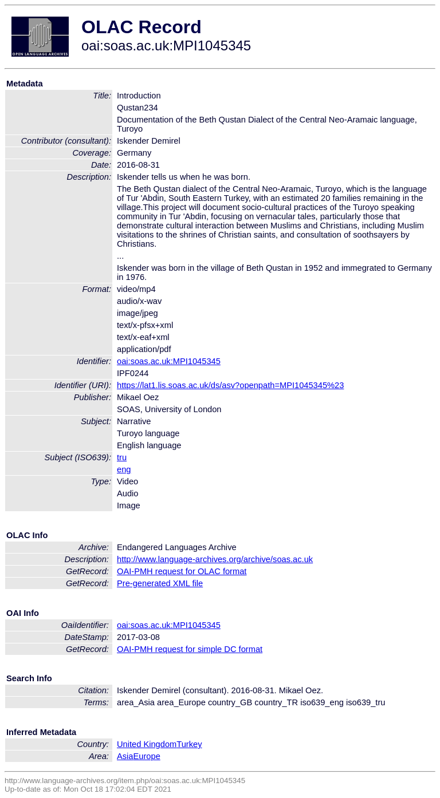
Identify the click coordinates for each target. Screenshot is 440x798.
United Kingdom (146, 744)
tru (122, 457)
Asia (125, 756)
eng (124, 469)
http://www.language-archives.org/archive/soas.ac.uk (215, 559)
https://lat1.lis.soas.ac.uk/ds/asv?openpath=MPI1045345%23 (230, 385)
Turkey (189, 744)
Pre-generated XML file (160, 583)
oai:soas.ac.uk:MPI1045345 (169, 361)
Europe (146, 756)
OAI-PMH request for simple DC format (189, 649)
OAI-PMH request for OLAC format (181, 571)
